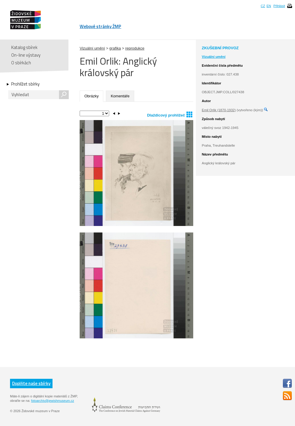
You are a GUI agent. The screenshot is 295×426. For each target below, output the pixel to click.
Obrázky (91, 96)
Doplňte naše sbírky (31, 383)
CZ (263, 6)
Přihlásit (279, 6)
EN (268, 6)
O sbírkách (21, 62)
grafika (115, 48)
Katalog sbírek (24, 47)
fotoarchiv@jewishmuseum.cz (52, 400)
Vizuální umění (92, 48)
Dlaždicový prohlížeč (169, 114)
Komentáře (120, 96)
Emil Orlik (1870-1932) (219, 110)
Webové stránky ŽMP (100, 26)
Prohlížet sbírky (25, 84)
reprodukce (134, 48)
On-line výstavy (25, 55)
